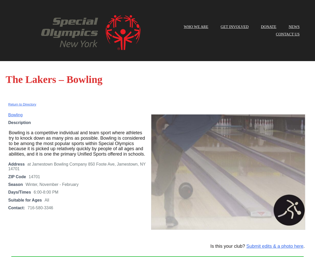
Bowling (15, 92)
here (208, 243)
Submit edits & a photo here (274, 223)
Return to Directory (22, 81)
